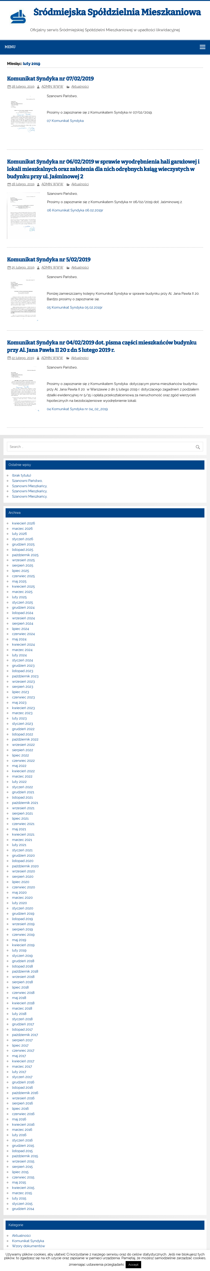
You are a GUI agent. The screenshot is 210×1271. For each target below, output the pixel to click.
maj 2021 (19, 829)
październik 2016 (25, 1093)
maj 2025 (19, 581)
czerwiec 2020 (23, 887)
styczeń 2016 (22, 1140)
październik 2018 (25, 971)
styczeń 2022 (22, 787)
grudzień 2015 (23, 1146)
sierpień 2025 (22, 565)
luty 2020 (19, 903)
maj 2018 (19, 998)
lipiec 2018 (20, 987)
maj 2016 (19, 1119)
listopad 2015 (22, 1151)
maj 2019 (19, 940)
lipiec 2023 (20, 692)
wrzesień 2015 (23, 1161)
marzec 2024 (22, 650)
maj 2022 (19, 766)
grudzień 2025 (23, 544)
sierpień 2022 (22, 750)
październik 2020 (25, 866)
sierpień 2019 (22, 929)
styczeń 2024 (22, 660)
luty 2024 (19, 655)
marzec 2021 (22, 840)
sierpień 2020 (22, 876)
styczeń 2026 (22, 539)
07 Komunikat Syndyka (65, 121)
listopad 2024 (22, 613)
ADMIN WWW (52, 86)
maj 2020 (19, 892)
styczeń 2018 (22, 1019)
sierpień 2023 (22, 687)
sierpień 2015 (22, 1167)
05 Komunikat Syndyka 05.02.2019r (74, 307)
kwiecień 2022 (23, 771)
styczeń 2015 (22, 1204)
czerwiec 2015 (23, 1177)
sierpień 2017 (22, 1040)
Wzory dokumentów (28, 1246)
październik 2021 (25, 803)
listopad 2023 (22, 671)
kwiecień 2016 (23, 1124)
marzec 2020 (22, 898)
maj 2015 (19, 1182)
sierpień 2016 (22, 1103)
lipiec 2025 (20, 571)
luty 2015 (19, 1198)
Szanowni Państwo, (27, 481)
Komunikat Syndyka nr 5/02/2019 (48, 260)
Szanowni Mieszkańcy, (29, 486)
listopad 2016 (22, 1087)
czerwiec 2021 (23, 824)
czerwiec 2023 (23, 697)
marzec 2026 (22, 529)
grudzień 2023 (23, 665)
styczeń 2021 (22, 850)
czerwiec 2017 (23, 1050)
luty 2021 (19, 845)
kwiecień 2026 (23, 523)
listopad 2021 (22, 797)
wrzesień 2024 (23, 618)
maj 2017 (19, 1056)
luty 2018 (19, 1014)
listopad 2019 (22, 919)
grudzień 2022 (23, 729)
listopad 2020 (22, 861)
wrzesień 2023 (23, 681)
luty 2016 (19, 1135)
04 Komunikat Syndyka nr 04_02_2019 (77, 409)
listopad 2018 (22, 966)
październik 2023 (25, 676)
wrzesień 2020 (23, 871)
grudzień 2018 (23, 961)
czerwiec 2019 (23, 935)
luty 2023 (19, 718)
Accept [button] (133, 1264)
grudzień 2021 (23, 792)
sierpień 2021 (22, 813)
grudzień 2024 (23, 607)
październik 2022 (25, 739)
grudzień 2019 (23, 913)
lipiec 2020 (20, 882)
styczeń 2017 (22, 1077)
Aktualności (80, 86)
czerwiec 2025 (23, 576)
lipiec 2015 (20, 1172)
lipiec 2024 (20, 629)
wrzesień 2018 (23, 977)
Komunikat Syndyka (28, 1241)
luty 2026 (19, 534)
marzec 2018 (22, 1008)
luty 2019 (19, 950)
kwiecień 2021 (23, 834)
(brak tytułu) (21, 475)
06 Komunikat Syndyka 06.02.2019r (75, 210)
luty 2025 (19, 597)
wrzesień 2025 (23, 560)
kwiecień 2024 (23, 644)
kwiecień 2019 (23, 945)
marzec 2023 (22, 713)
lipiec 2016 (20, 1109)
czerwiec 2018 (23, 993)
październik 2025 (25, 555)
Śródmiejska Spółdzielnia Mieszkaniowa (117, 12)
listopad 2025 (22, 550)
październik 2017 (25, 1035)
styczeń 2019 (22, 956)
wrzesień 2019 (23, 924)
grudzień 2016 (23, 1082)
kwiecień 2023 (23, 708)
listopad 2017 (22, 1029)
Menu (10, 47)
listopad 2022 (22, 734)
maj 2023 (19, 703)
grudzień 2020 (23, 855)
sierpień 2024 (22, 623)
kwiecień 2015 (23, 1188)
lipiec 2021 (20, 818)
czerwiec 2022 (23, 761)
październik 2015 (25, 1156)
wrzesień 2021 (23, 808)
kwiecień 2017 (23, 1061)
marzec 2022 (22, 776)
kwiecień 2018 (23, 1003)
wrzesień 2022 (23, 745)
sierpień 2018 (22, 982)
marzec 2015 (22, 1193)
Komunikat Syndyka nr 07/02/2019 (50, 79)
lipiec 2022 (20, 755)
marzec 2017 (22, 1066)
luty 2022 (19, 782)
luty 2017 (19, 1072)
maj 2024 (19, 639)
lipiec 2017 (20, 1045)
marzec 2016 (22, 1130)
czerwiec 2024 (23, 634)
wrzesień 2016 (23, 1098)
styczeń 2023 (22, 724)
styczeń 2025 (22, 602)
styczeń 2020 (22, 908)
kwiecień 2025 (23, 586)
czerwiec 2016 (23, 1114)
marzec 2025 (22, 592)
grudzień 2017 (23, 1024)
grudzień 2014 (23, 1209)
